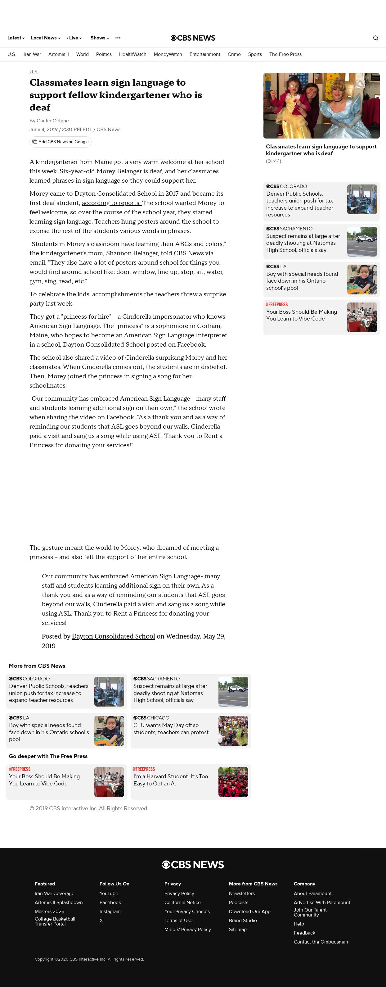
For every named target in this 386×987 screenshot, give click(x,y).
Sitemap (238, 929)
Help (299, 923)
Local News (46, 37)
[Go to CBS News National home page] (193, 38)
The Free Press (285, 54)
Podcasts (238, 902)
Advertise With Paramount (322, 902)
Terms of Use (178, 920)
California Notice (182, 902)
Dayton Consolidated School (113, 636)
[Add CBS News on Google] (60, 142)
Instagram (110, 911)
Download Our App (250, 911)
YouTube (109, 893)
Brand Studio (243, 920)
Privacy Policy (179, 893)
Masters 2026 (49, 911)
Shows (100, 37)
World (82, 54)
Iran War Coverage (54, 893)
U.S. (11, 54)
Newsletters (242, 893)
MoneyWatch (168, 54)
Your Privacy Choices (187, 911)
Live (75, 38)
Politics (104, 54)
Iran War (32, 54)
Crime (234, 54)
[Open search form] (376, 38)
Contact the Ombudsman (321, 941)
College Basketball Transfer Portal (55, 921)
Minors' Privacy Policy (187, 929)
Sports (255, 54)
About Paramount (313, 893)
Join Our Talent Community (310, 912)
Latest (16, 37)
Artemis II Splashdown (59, 902)
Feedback (304, 932)
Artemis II (58, 54)
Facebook (110, 902)
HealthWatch (132, 54)
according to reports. (112, 203)
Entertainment (205, 54)
